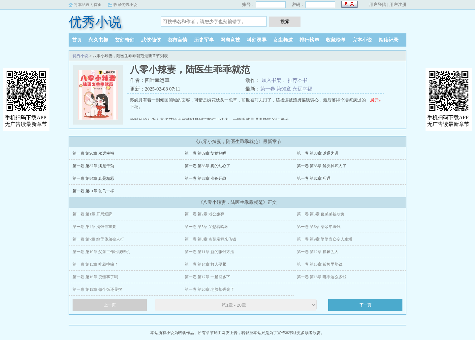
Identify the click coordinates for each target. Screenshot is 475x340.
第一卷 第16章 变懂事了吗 (95, 277)
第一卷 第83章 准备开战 (205, 178)
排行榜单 (309, 40)
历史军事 (204, 40)
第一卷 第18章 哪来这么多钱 (321, 277)
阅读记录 (388, 40)
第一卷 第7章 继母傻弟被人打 (98, 239)
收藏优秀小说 (125, 4)
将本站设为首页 (88, 4)
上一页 (110, 305)
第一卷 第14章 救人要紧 (205, 264)
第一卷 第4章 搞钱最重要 (94, 226)
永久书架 (98, 40)
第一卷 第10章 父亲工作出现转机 (101, 251)
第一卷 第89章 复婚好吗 (205, 153)
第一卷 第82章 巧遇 (314, 178)
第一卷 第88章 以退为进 (317, 153)
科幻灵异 (257, 40)
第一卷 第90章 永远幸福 (286, 89)
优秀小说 (95, 22)
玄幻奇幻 (125, 40)
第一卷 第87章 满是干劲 (93, 166)
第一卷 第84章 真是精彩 (93, 178)
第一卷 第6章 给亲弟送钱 (318, 226)
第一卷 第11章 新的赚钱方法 (209, 251)
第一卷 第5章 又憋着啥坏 (206, 226)
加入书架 (271, 80)
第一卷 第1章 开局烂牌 (92, 214)
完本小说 (362, 40)
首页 (77, 40)
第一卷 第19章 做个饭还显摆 (97, 289)
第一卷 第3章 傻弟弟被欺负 (320, 214)
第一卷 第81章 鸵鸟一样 (93, 191)
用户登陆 (377, 4)
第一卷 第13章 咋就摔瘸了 (95, 264)
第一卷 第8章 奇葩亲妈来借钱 (210, 239)
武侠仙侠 (151, 40)
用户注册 (397, 4)
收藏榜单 (336, 40)
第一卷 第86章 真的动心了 (207, 166)
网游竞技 (230, 40)
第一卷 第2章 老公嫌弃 (204, 214)
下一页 (365, 305)
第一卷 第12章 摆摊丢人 (317, 251)
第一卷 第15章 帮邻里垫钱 (319, 264)
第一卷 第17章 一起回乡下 (207, 277)
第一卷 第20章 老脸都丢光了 (209, 289)
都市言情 (177, 40)
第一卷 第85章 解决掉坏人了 (321, 166)
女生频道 (283, 40)
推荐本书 (297, 80)
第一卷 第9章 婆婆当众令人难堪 (324, 239)
